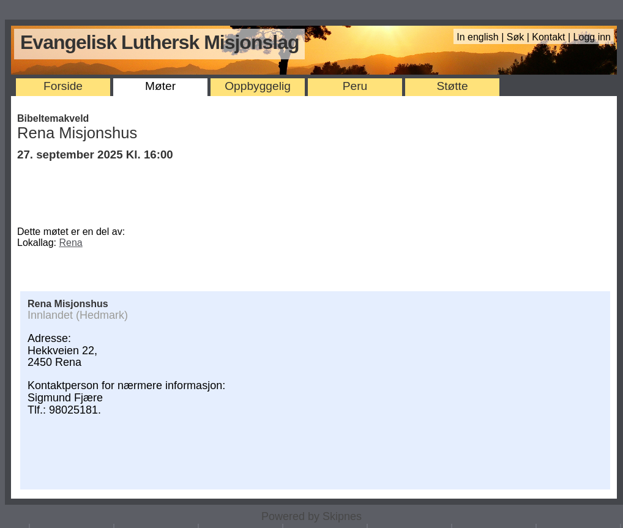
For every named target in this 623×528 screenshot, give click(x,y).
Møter (160, 86)
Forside (63, 86)
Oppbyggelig (258, 86)
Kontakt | (552, 37)
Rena (71, 242)
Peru (355, 86)
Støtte (452, 86)
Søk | (519, 37)
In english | (482, 37)
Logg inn (592, 37)
